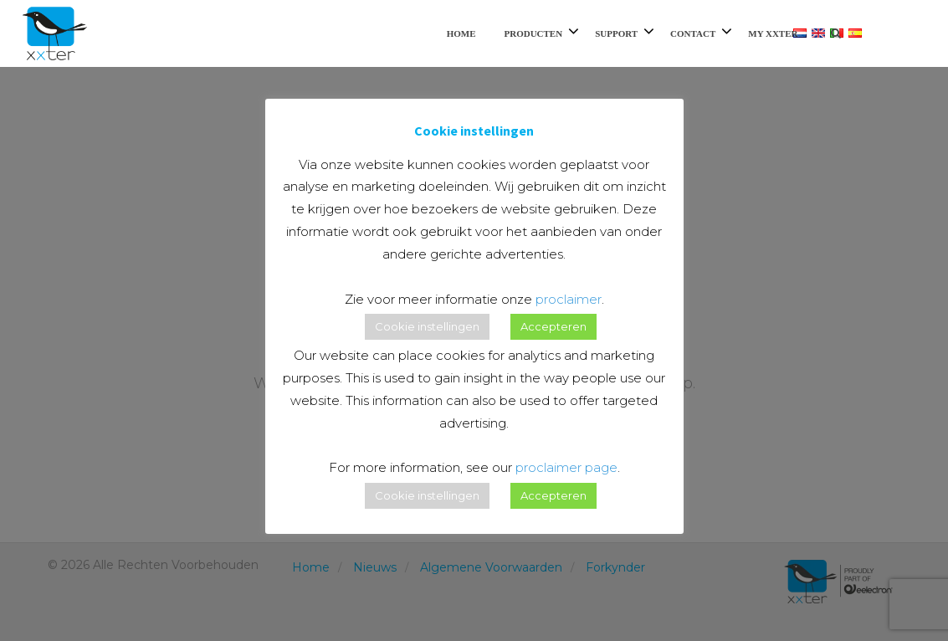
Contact (692, 33)
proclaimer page (566, 467)
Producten (533, 33)
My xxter (772, 33)
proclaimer (568, 299)
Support (616, 33)
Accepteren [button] (553, 326)
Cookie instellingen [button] (427, 326)
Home (461, 33)
